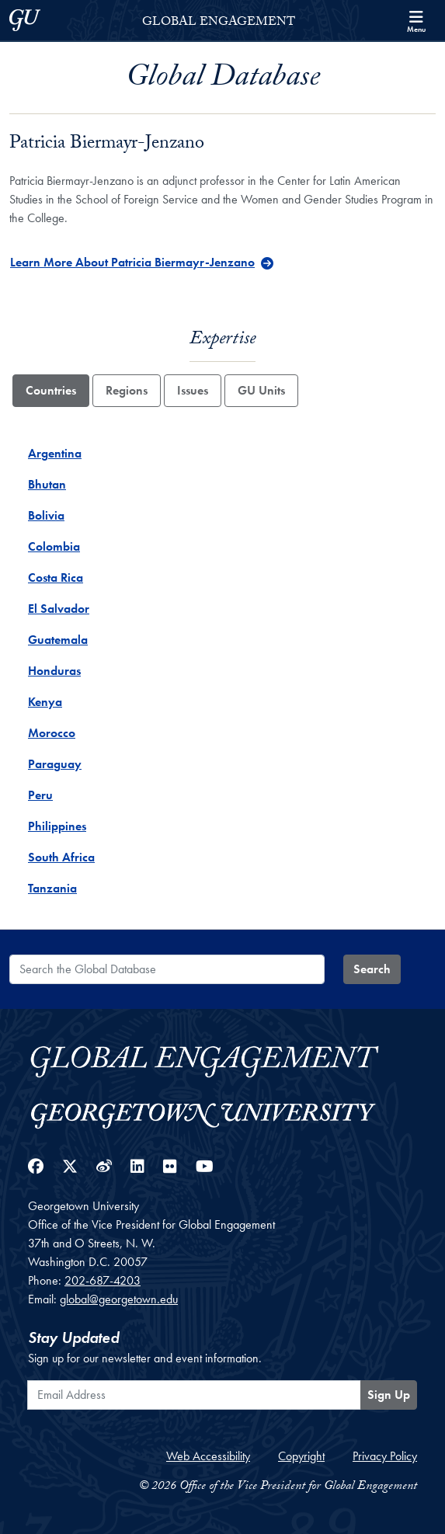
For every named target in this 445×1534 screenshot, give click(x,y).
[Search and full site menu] (416, 20)
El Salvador (58, 608)
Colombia (54, 546)
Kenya (45, 702)
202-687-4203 (102, 1280)
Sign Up (388, 1394)
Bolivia (46, 515)
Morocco (51, 733)
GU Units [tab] (261, 390)
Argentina (55, 453)
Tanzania (52, 888)
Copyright (301, 1456)
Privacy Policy (385, 1456)
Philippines (57, 826)
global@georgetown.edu (119, 1299)
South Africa (61, 857)
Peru (40, 795)
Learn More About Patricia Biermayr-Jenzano (132, 262)
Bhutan (47, 484)
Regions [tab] (127, 390)
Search (372, 969)
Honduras (54, 671)
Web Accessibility (208, 1456)
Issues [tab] (192, 390)
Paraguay (55, 764)
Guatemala (58, 639)
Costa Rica (55, 577)
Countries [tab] (51, 390)
